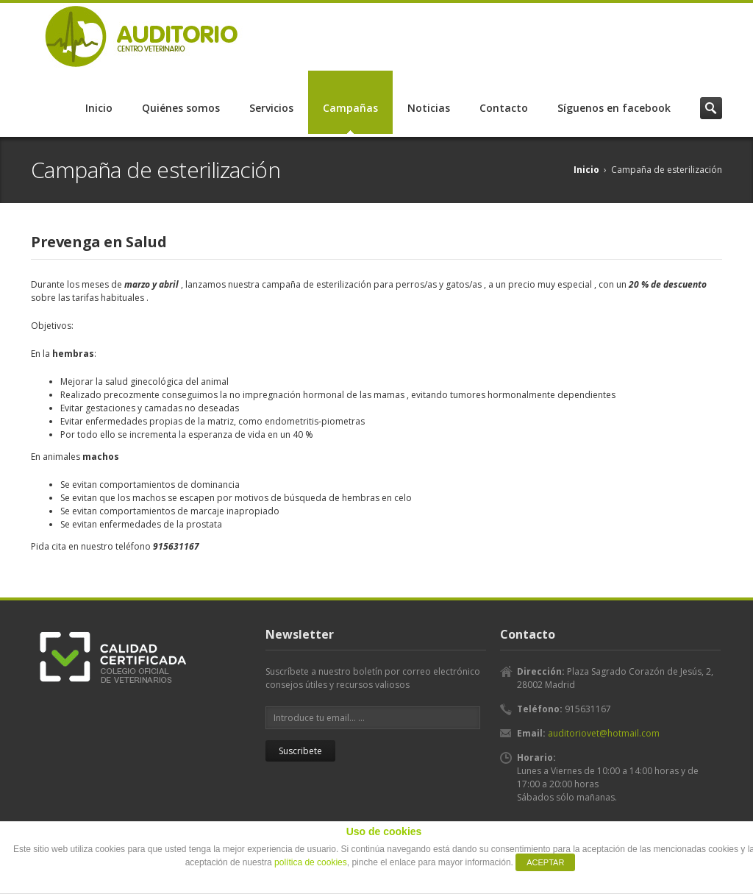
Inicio (99, 108)
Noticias (428, 108)
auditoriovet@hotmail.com (604, 733)
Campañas (350, 108)
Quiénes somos (181, 108)
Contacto (503, 108)
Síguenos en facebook (614, 108)
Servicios (271, 108)
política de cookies (310, 862)
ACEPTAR (545, 862)
